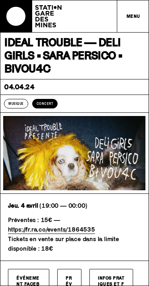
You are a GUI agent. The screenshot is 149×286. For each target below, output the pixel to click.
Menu (133, 16)
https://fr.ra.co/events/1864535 (51, 229)
